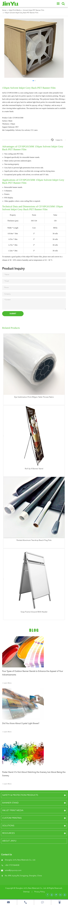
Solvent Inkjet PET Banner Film (33, 10)
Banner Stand (10, 803)
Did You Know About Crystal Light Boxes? (20, 723)
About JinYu (9, 841)
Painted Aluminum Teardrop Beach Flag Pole (34, 540)
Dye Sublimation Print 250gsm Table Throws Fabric (34, 397)
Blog (34, 630)
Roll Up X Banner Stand (34, 469)
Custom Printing (12, 818)
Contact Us (59, 140)
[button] (33, 80)
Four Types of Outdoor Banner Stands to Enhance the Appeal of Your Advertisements (32, 673)
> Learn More (6, 683)
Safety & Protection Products (20, 795)
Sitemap (26, 892)
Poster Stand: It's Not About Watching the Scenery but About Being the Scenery (33, 774)
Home (4, 10)
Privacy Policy (39, 892)
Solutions (8, 826)
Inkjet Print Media (15, 10)
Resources (8, 833)
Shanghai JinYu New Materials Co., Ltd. (31, 888)
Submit (13, 313)
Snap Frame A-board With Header (34, 612)
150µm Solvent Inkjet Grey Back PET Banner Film (21, 12)
